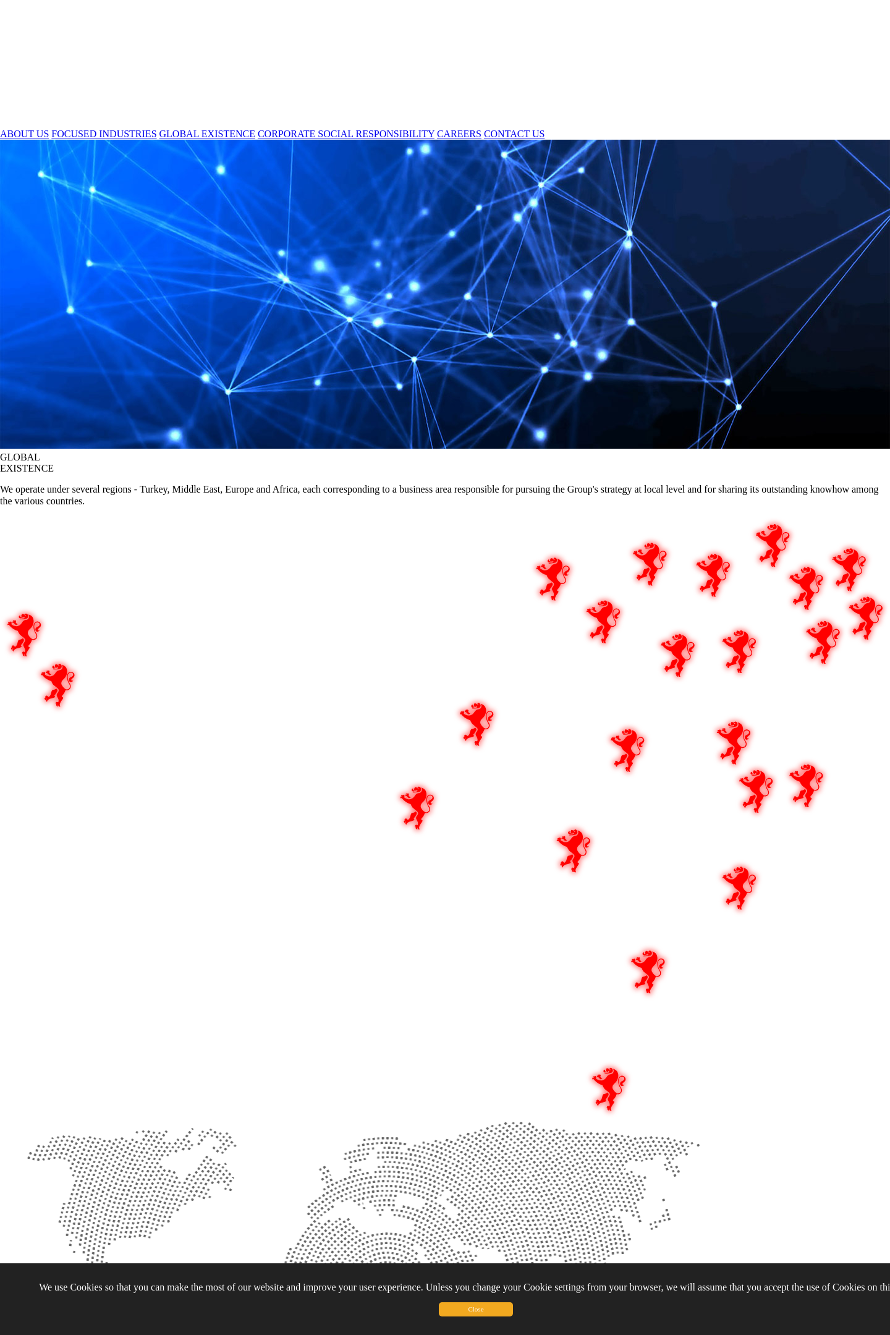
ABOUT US (24, 134)
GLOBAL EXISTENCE (207, 134)
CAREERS (459, 134)
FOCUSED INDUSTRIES (103, 134)
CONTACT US (514, 134)
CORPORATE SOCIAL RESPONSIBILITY (346, 134)
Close (475, 1309)
